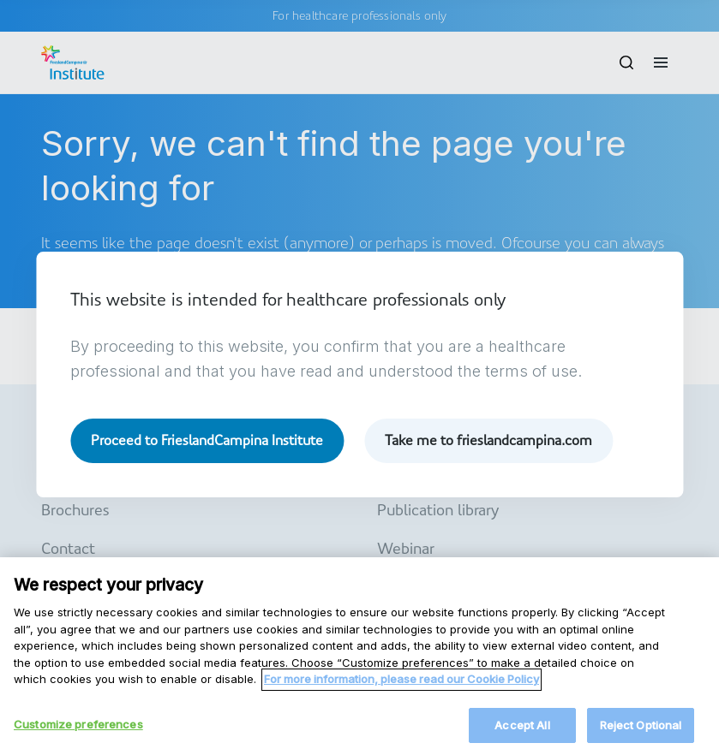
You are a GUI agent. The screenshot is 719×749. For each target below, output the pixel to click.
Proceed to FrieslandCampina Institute (207, 440)
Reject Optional (641, 730)
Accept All (521, 730)
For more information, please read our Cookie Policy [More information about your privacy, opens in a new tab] (401, 685)
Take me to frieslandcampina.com (488, 440)
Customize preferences (78, 729)
